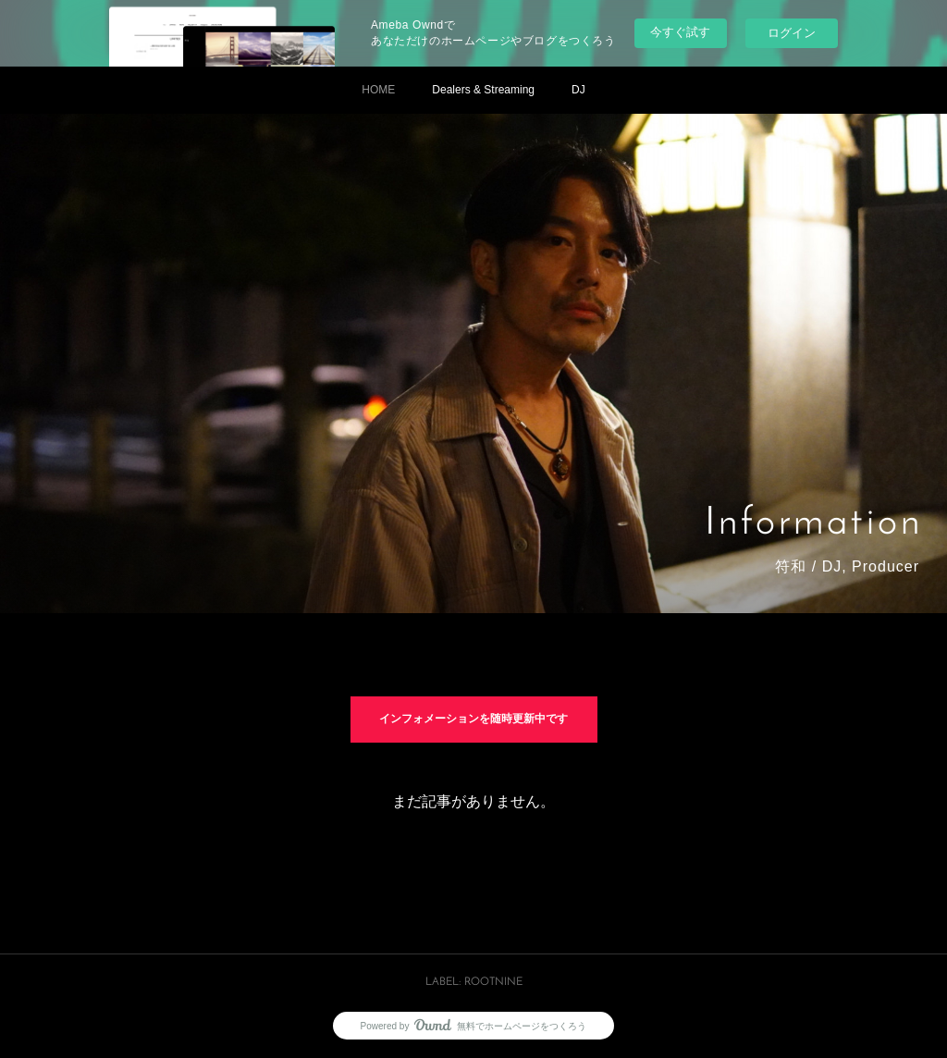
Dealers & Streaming (483, 89)
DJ (578, 89)
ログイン (792, 33)
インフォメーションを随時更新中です (473, 719)
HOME (378, 89)
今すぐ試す (680, 32)
